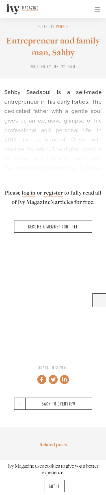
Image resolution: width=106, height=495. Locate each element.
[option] (53, 300)
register (53, 193)
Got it (54, 486)
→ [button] (99, 300)
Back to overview (44, 403)
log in (29, 193)
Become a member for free (53, 226)
